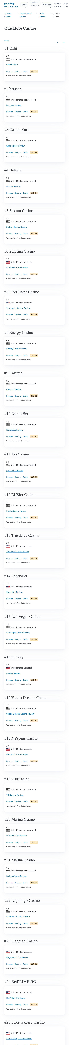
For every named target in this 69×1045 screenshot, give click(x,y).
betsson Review (13, 105)
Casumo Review (13, 389)
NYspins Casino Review (17, 754)
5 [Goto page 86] (64, 42)
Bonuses (47, 4)
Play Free (66, 5)
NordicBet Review (14, 429)
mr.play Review (13, 673)
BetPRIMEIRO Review (16, 998)
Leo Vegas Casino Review (18, 632)
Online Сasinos (58, 5)
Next (6, 40)
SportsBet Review (14, 592)
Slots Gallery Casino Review (19, 1038)
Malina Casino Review (16, 835)
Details (25, 71)
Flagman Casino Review (17, 957)
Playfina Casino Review (17, 267)
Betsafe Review (13, 186)
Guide (24, 4)
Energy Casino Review (16, 348)
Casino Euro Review (15, 145)
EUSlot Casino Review (16, 511)
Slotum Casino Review (16, 227)
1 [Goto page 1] (54, 42)
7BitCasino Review (15, 795)
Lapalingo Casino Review (18, 916)
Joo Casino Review (14, 470)
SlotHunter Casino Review (18, 308)
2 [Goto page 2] (57, 42)
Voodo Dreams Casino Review (20, 713)
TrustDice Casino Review (17, 551)
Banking (18, 71)
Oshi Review (12, 64)
